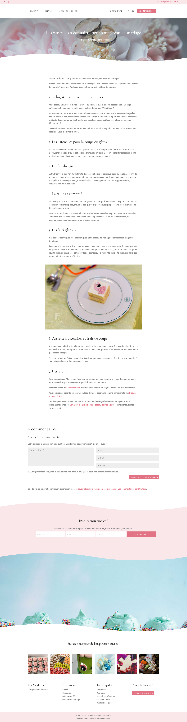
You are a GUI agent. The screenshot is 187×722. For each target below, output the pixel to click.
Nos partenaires (166, 2)
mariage (91, 40)
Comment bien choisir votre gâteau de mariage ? (91, 405)
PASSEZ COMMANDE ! (142, 693)
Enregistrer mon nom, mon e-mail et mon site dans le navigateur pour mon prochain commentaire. (75, 472)
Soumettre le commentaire (143, 477)
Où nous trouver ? (105, 699)
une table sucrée (72, 388)
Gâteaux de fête (69, 696)
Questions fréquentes (106, 696)
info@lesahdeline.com (38, 689)
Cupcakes (66, 693)
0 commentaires (103, 40)
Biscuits (66, 689)
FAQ (158, 2)
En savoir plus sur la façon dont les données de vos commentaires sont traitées (110, 489)
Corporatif (101, 689)
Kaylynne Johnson (103, 718)
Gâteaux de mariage (71, 699)
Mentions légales (104, 703)
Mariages (101, 693)
